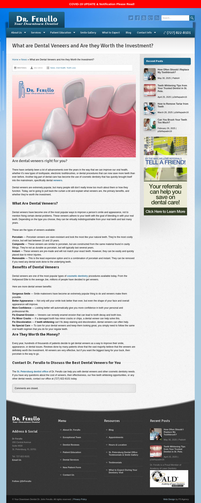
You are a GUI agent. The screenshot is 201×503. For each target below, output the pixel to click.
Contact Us (68, 475)
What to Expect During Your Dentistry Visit (123, 471)
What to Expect (111, 32)
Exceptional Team (72, 437)
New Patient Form (72, 467)
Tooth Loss (71, 68)
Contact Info (145, 32)
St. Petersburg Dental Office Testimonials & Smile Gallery (123, 453)
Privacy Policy (80, 499)
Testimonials (115, 462)
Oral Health (61, 68)
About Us (17, 32)
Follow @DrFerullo (21, 481)
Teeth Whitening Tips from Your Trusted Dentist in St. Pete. (172, 88)
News (24, 59)
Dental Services (71, 460)
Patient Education (61, 32)
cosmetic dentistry (77, 276)
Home (15, 59)
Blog (128, 32)
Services (36, 32)
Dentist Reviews (71, 445)
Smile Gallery (88, 32)
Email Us (16, 460)
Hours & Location (118, 445)
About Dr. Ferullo (71, 430)
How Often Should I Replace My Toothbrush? (173, 71)
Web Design (169, 499)
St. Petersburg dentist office (32, 371)
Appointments (116, 437)
